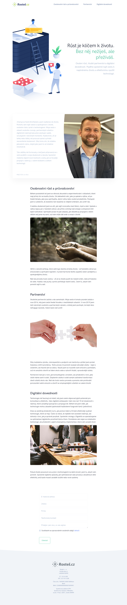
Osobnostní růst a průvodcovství (66, 4)
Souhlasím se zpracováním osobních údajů (60, 530)
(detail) (76, 531)
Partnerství (87, 4)
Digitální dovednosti (104, 4)
